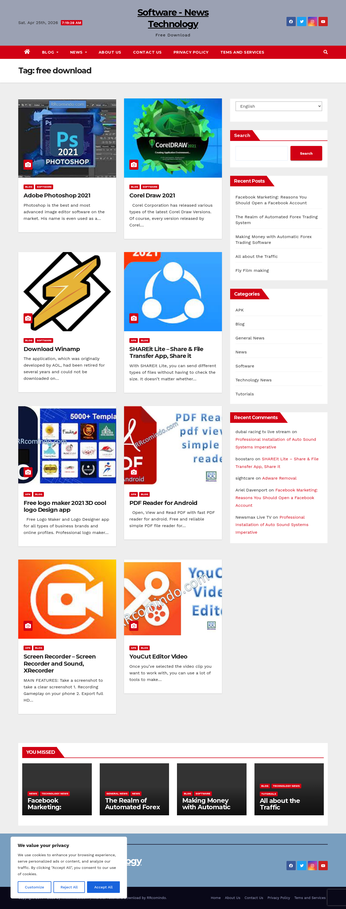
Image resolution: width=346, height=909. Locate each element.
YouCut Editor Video (158, 656)
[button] (326, 52)
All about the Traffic (256, 256)
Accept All (103, 887)
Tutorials (244, 393)
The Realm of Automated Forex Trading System (132, 807)
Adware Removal (279, 478)
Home (216, 898)
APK (133, 340)
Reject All (69, 887)
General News (250, 337)
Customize (34, 887)
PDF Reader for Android (163, 502)
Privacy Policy (191, 52)
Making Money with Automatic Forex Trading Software (206, 810)
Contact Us (147, 52)
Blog (50, 52)
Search (242, 135)
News (78, 52)
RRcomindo (156, 898)
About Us (110, 52)
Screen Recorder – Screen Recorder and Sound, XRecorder (60, 663)
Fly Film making (252, 270)
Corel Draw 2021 (152, 195)
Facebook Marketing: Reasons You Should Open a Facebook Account (276, 497)
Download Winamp (52, 349)
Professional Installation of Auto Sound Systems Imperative (271, 525)
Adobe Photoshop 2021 (57, 195)
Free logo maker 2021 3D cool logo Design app (65, 506)
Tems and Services (242, 52)
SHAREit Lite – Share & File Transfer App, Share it (166, 352)
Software (44, 186)
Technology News (253, 379)
